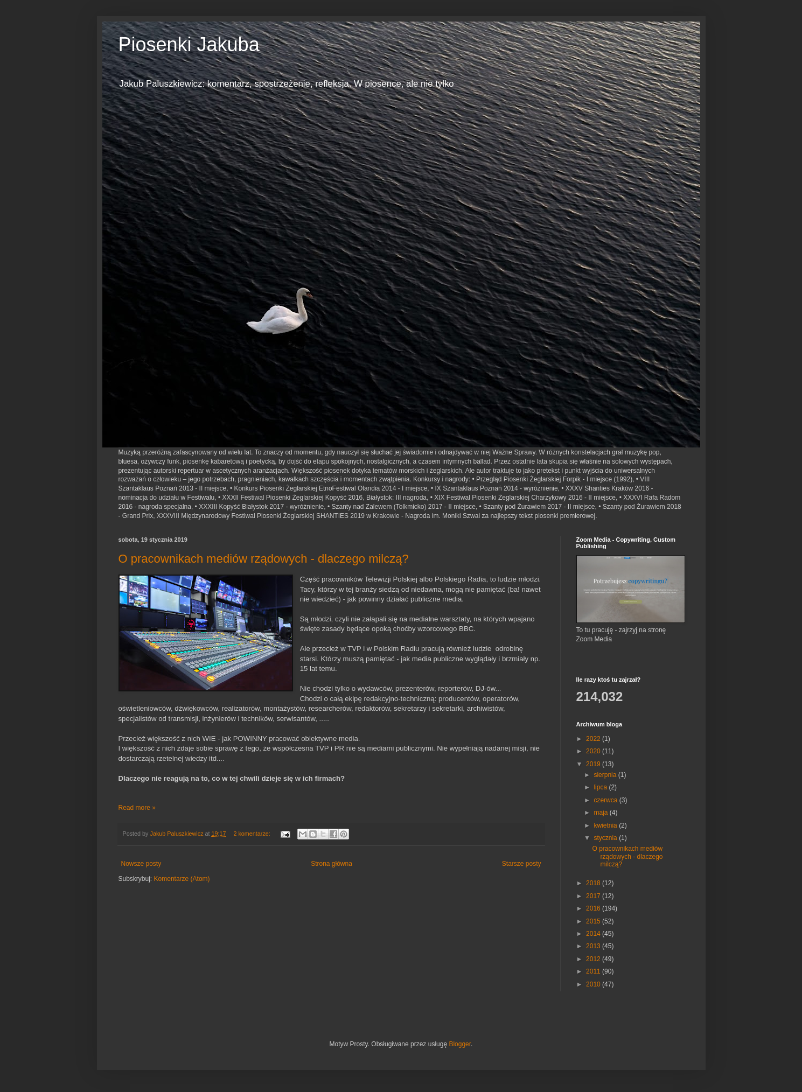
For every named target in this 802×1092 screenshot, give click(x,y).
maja (601, 812)
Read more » (137, 807)
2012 (594, 959)
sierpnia (606, 775)
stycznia (606, 838)
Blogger (460, 1044)
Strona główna (331, 863)
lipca (601, 787)
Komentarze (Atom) (182, 879)
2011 (594, 971)
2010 (594, 984)
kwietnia (606, 825)
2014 (594, 933)
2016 (594, 908)
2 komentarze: (252, 833)
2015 (594, 921)
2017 (594, 896)
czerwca (606, 800)
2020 (594, 751)
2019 (594, 764)
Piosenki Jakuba (189, 44)
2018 (594, 883)
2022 (594, 739)
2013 (594, 946)
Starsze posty (521, 863)
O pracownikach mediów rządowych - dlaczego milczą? (263, 558)
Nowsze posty (141, 863)
